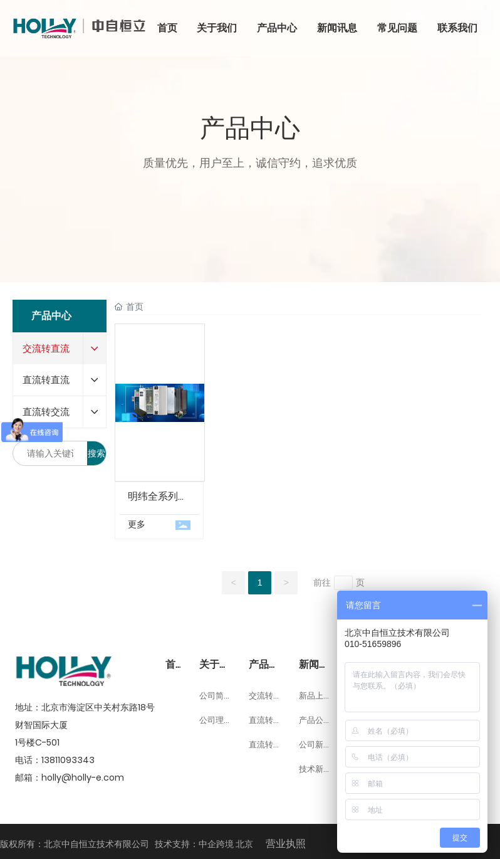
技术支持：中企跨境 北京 (204, 844)
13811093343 (68, 760)
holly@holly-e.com (82, 777)
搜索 (96, 453)
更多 (136, 524)
